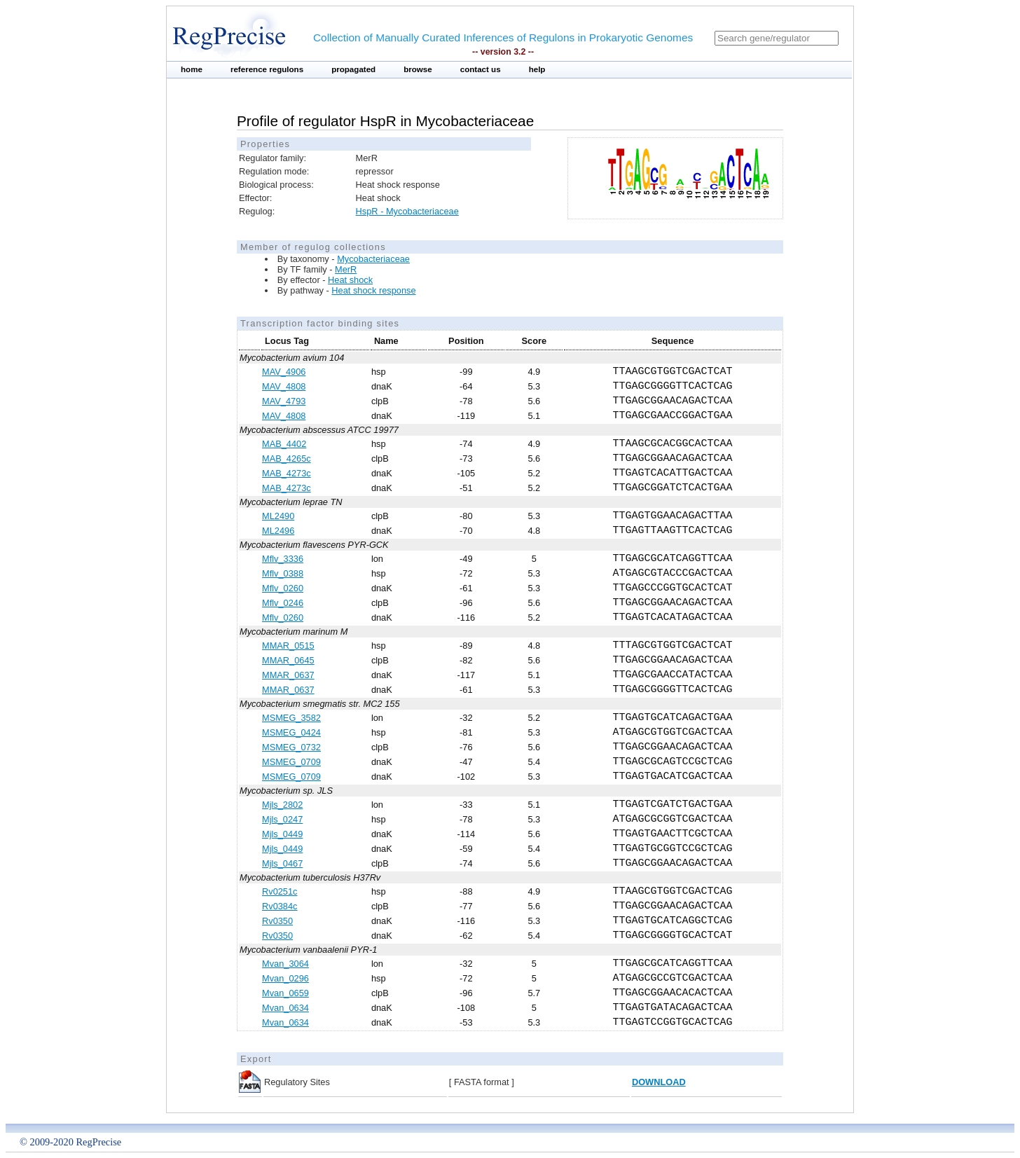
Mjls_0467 (282, 863)
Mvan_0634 (285, 1007)
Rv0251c (280, 891)
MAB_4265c (286, 458)
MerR (346, 269)
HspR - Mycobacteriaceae (407, 211)
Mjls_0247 (282, 819)
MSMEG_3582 (291, 717)
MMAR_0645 (288, 660)
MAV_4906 (283, 371)
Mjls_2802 (282, 804)
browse (418, 69)
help (537, 69)
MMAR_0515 (288, 645)
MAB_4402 (284, 444)
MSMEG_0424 (291, 732)
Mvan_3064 (285, 963)
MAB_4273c (286, 473)
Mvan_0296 (285, 978)
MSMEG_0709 (291, 762)
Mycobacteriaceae (373, 259)
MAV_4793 (283, 401)
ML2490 (278, 516)
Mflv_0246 (282, 603)
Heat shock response (373, 290)
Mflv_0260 (282, 588)
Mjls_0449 (282, 834)
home (191, 69)
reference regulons (266, 69)
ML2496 (278, 530)
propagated (353, 69)
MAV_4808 (283, 386)
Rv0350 (277, 921)
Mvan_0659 (285, 993)
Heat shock (350, 280)
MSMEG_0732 (291, 747)
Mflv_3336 (282, 558)
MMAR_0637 (288, 675)
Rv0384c (280, 906)
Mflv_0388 (282, 573)
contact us (480, 69)
